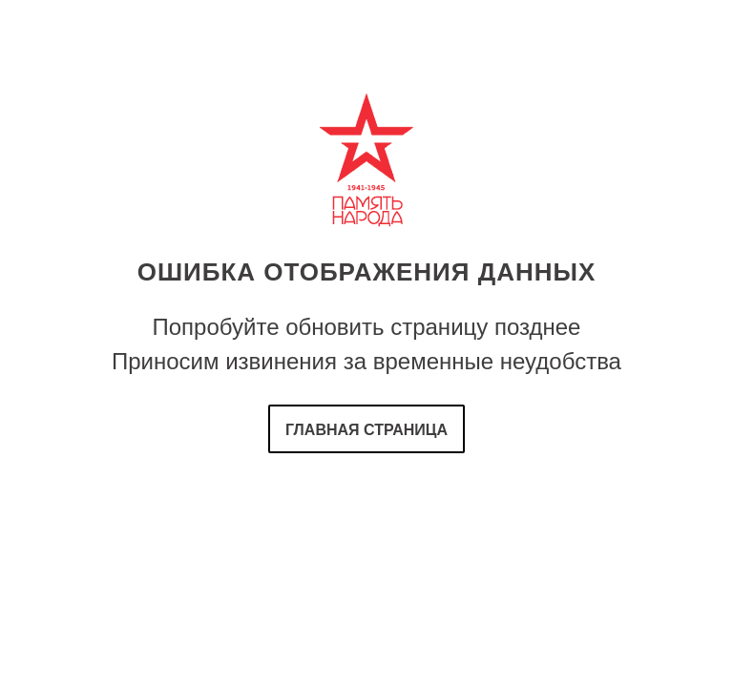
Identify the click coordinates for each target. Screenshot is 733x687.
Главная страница (366, 430)
